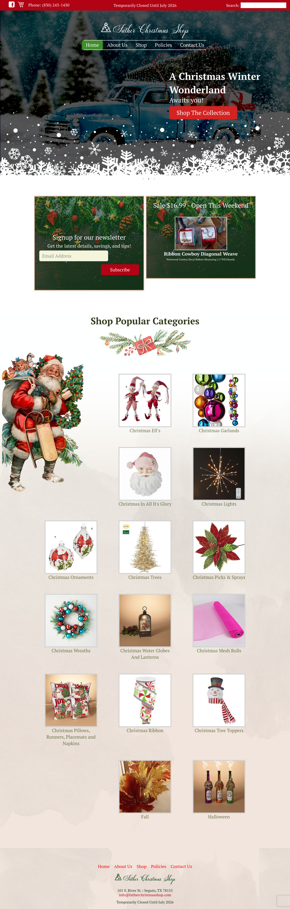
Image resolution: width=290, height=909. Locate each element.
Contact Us (192, 45)
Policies (163, 45)
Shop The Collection (203, 113)
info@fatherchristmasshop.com (145, 893)
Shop (141, 45)
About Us (117, 45)
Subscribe (124, 256)
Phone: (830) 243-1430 (48, 5)
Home (92, 45)
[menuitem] (92, 45)
